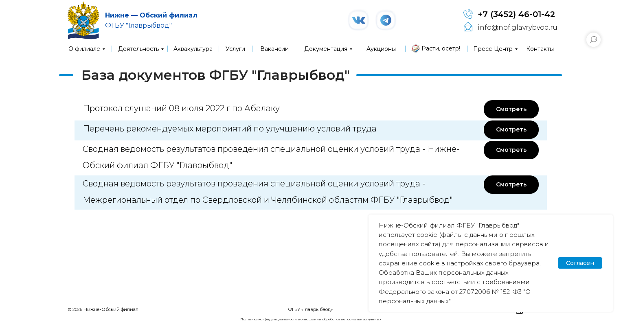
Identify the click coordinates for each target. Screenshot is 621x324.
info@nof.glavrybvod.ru (517, 27)
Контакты (540, 49)
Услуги (235, 49)
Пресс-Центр (493, 49)
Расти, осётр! (440, 48)
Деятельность (138, 49)
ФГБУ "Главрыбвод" (138, 25)
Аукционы (381, 49)
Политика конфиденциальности (268, 319)
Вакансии (274, 49)
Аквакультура (193, 49)
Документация (325, 49)
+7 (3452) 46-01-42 (516, 14)
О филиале (84, 49)
